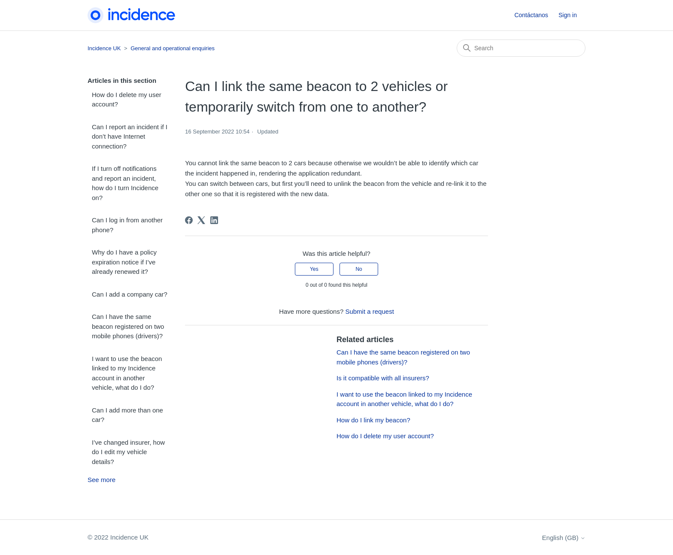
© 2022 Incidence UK (118, 537)
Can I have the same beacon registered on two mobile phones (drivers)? (128, 326)
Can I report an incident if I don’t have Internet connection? (129, 136)
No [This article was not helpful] (358, 269)
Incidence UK (104, 48)
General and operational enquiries (172, 48)
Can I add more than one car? (127, 415)
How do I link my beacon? (373, 420)
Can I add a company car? (129, 294)
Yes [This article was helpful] (314, 269)
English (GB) (563, 537)
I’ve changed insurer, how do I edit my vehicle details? (128, 452)
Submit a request (369, 311)
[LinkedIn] (214, 220)
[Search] (521, 48)
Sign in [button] (567, 15)
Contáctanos (531, 15)
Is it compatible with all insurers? (382, 378)
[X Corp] (201, 220)
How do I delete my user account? (126, 99)
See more (101, 479)
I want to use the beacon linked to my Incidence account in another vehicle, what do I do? (127, 373)
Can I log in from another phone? (127, 225)
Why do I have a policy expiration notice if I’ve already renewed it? (124, 262)
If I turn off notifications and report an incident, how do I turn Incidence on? (125, 183)
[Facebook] (189, 220)
